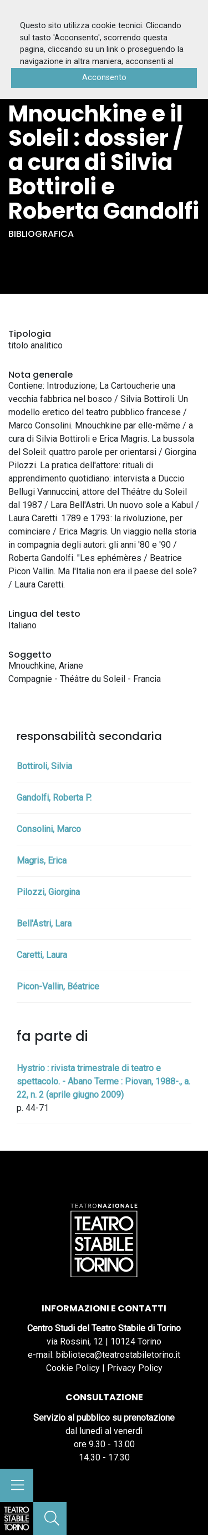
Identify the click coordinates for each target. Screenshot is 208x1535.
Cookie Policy (73, 1368)
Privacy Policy (135, 1368)
